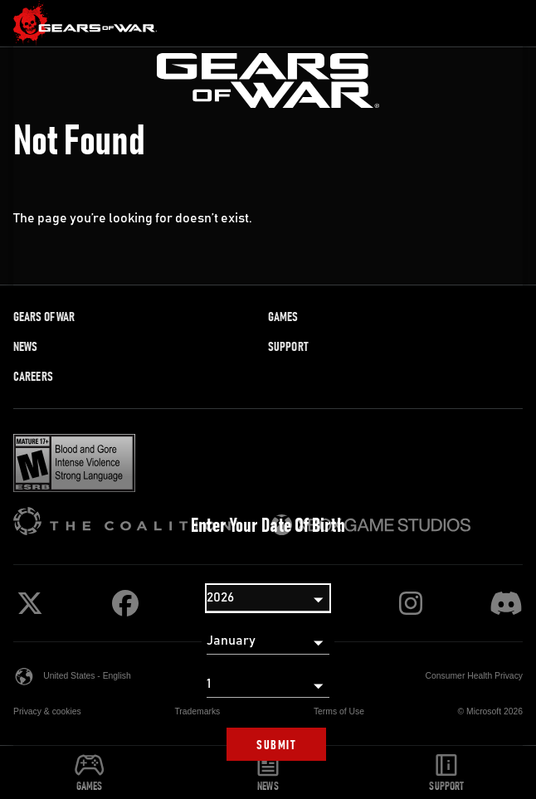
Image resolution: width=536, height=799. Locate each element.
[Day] (268, 684)
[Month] (268, 641)
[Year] (268, 598)
